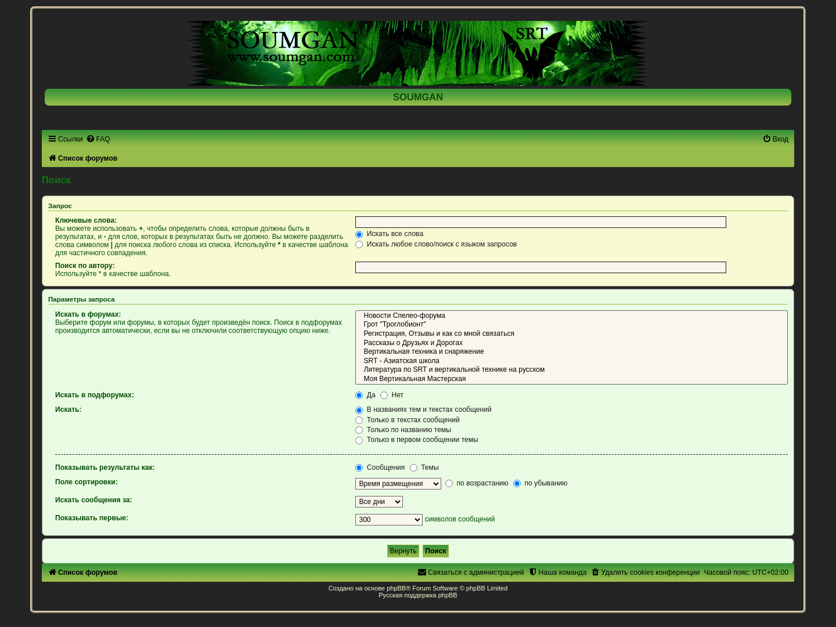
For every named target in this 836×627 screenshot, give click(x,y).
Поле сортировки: (86, 482)
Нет (391, 395)
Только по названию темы (403, 430)
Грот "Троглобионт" (571, 324)
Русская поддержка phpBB (418, 595)
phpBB (396, 588)
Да (365, 395)
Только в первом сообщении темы (416, 440)
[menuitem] (98, 139)
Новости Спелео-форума (571, 316)
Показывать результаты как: (105, 467)
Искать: (68, 409)
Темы (424, 467)
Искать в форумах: (88, 314)
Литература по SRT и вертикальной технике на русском (571, 370)
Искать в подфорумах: (94, 395)
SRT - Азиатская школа (571, 361)
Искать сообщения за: (93, 500)
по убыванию (540, 483)
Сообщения (380, 467)
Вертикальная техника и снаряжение (571, 352)
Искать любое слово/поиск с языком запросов (436, 244)
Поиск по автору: (85, 266)
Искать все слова (389, 234)
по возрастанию (477, 483)
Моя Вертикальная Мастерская (571, 379)
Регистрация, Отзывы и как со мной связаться (571, 334)
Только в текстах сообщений (407, 420)
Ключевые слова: (86, 220)
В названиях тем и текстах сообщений (423, 409)
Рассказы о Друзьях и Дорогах (571, 343)
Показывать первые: (91, 518)
